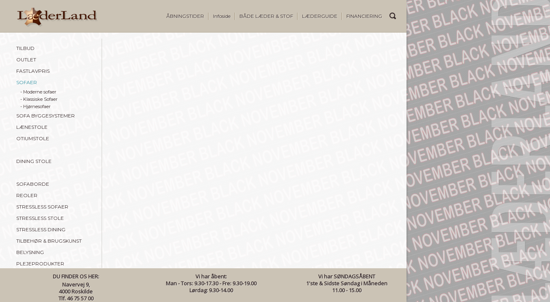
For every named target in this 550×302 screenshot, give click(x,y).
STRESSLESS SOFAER (42, 207)
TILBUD (25, 48)
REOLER (26, 195)
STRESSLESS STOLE (40, 218)
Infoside (221, 16)
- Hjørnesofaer (35, 106)
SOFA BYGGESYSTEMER (45, 116)
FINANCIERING (364, 16)
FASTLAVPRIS (33, 71)
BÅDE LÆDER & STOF (266, 16)
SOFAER (26, 82)
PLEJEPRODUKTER (40, 264)
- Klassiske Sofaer (38, 99)
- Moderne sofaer (38, 92)
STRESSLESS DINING (40, 229)
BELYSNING (30, 252)
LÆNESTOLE (32, 127)
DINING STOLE (34, 161)
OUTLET (26, 59)
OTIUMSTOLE (32, 138)
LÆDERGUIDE (319, 16)
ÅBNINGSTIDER (185, 16)
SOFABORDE (32, 184)
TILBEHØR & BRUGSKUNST (49, 241)
